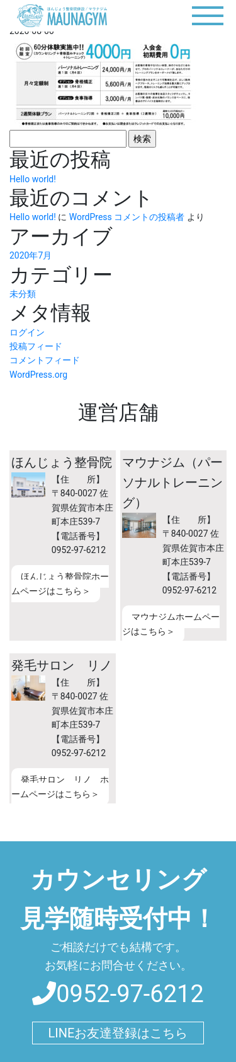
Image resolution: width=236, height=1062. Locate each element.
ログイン (27, 332)
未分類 (22, 294)
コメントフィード (44, 360)
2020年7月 (30, 255)
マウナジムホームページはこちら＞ (171, 624)
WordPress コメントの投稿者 (127, 217)
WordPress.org (38, 375)
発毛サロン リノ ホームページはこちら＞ (60, 786)
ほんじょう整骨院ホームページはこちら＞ (60, 583)
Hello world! (32, 179)
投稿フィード (35, 346)
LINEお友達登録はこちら (118, 1033)
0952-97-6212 (118, 994)
